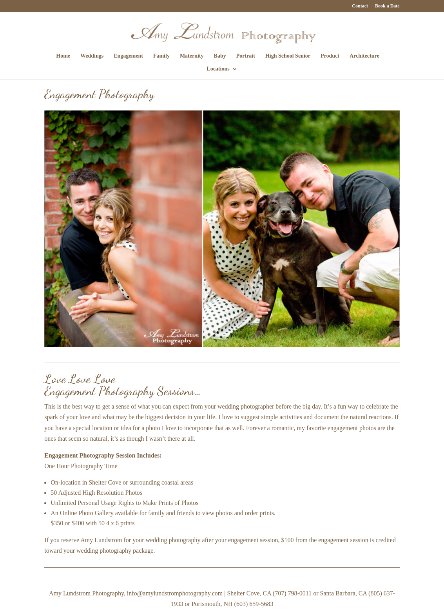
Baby (220, 56)
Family (161, 56)
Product (330, 56)
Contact (360, 6)
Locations (218, 69)
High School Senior (287, 56)
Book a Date (387, 6)
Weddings (91, 56)
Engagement (128, 56)
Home (63, 56)
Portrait (245, 56)
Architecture (364, 56)
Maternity (192, 56)
